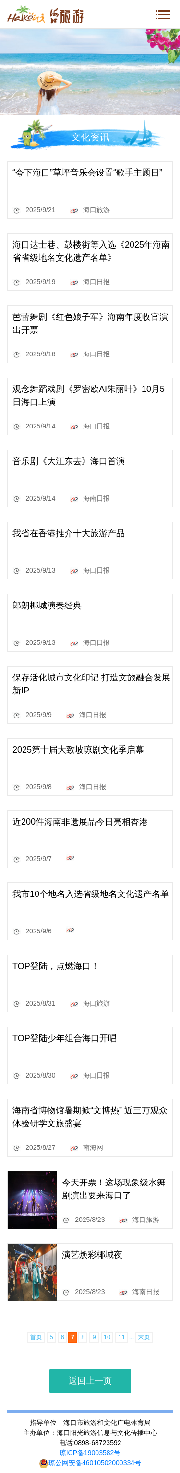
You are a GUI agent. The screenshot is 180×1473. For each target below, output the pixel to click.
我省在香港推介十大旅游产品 (68, 533)
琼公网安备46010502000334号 (90, 1463)
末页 (144, 1337)
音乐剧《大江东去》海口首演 (68, 461)
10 (107, 1337)
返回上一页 (90, 1380)
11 (121, 1337)
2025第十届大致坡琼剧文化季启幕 (78, 750)
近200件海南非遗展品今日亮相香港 (80, 822)
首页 (36, 1337)
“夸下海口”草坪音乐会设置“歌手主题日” (87, 172)
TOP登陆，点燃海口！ (55, 966)
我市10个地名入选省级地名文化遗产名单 (90, 894)
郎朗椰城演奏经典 (47, 605)
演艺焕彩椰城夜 (92, 1254)
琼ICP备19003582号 (90, 1453)
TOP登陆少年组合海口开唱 (64, 1038)
